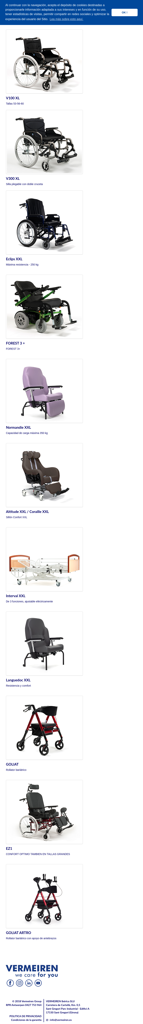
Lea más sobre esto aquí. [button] (66, 19)
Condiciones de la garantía (26, 1019)
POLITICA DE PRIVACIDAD (25, 1016)
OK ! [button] (124, 12)
